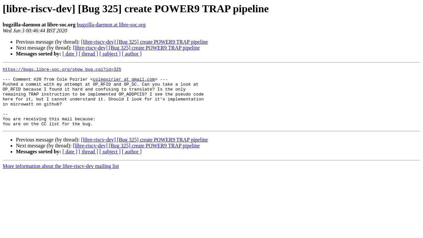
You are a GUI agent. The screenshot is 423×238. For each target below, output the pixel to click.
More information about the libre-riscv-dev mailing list (61, 178)
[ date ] (69, 54)
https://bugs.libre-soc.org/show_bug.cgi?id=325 (62, 70)
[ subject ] (110, 54)
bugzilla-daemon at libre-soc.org (111, 24)
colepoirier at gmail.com (124, 82)
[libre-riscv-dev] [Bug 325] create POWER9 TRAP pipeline (144, 42)
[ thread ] (88, 54)
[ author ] (132, 54)
